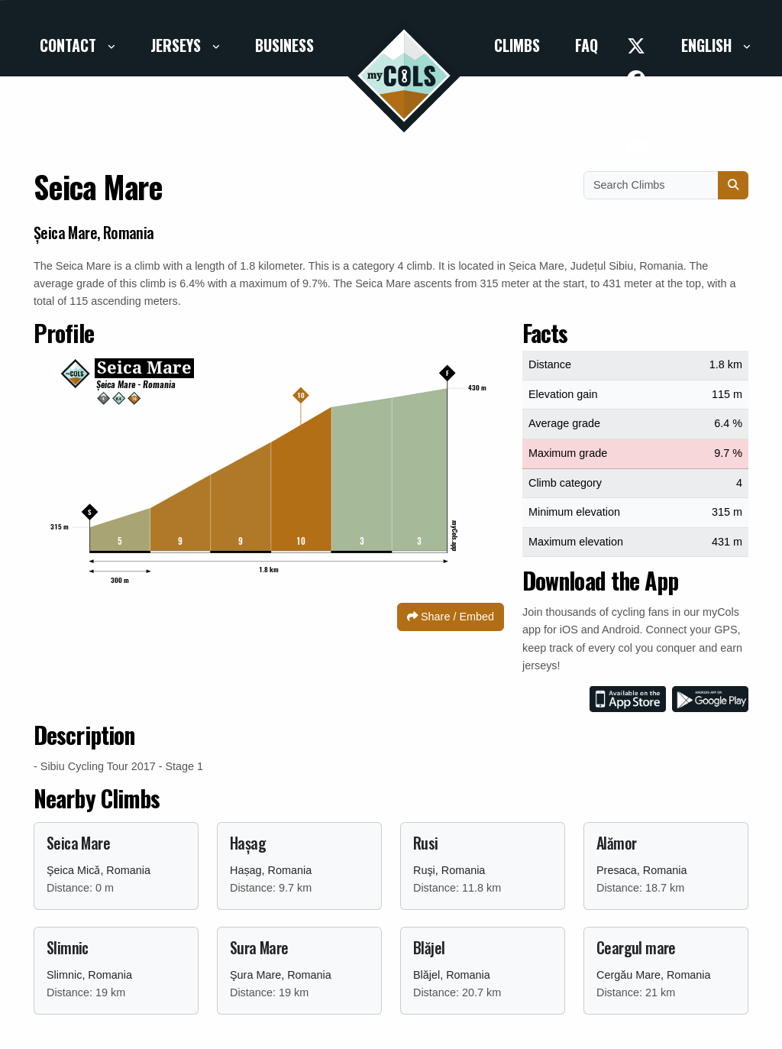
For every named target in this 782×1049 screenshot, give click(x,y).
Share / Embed (450, 616)
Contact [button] (70, 45)
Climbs (517, 45)
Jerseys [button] (177, 45)
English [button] (708, 45)
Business (284, 45)
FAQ (586, 45)
